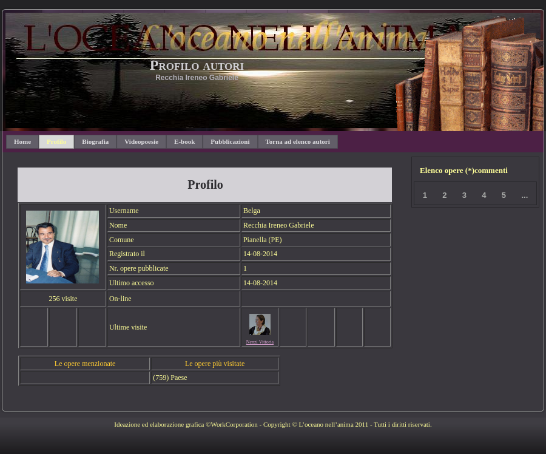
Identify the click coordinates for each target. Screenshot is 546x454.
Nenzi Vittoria (260, 342)
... (524, 195)
